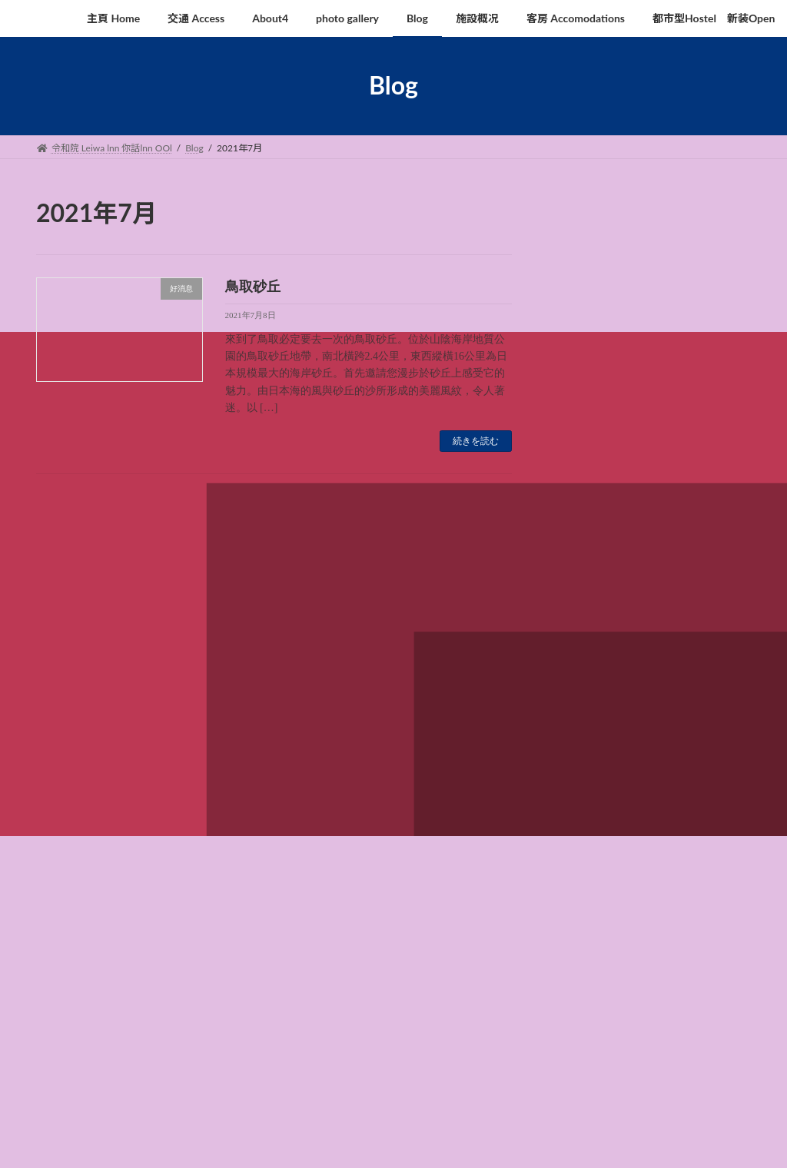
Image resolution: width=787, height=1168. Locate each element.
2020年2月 (589, 655)
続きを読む (476, 441)
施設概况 (418, 728)
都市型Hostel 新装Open (634, 728)
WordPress (256, 1140)
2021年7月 (589, 592)
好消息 (579, 509)
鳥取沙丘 (655, 392)
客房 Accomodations (509, 728)
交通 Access (151, 728)
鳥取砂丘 (253, 286)
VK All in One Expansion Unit (437, 1140)
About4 (221, 728)
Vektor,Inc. (531, 1140)
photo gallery (293, 728)
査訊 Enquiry (76, 737)
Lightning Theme (334, 1140)
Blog (360, 728)
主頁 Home (73, 728)
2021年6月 (589, 623)
